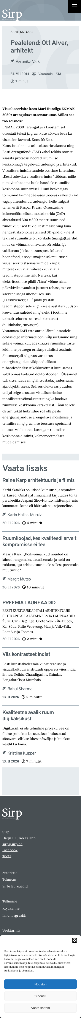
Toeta (6, 856)
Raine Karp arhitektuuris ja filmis (38, 481)
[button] (74, 940)
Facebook (9, 850)
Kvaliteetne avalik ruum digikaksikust (28, 716)
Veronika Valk (28, 62)
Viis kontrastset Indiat (26, 655)
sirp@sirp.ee (12, 844)
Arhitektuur (22, 32)
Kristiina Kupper (21, 753)
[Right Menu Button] (74, 6)
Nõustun (41, 984)
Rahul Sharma (19, 689)
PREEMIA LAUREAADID (29, 603)
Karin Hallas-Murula (24, 515)
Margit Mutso (19, 579)
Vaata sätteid (40, 1008)
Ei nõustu (40, 996)
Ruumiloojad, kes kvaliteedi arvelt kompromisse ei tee (39, 542)
